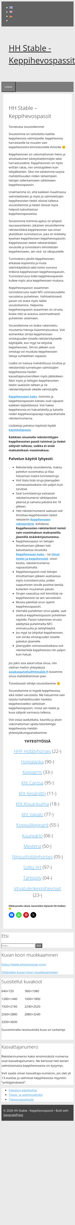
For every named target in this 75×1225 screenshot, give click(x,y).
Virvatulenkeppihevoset (37, 888)
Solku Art (32, 867)
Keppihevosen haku (23, 397)
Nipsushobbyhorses (32, 856)
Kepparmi (32, 772)
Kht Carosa (32, 782)
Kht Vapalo (32, 814)
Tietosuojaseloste (21, 1099)
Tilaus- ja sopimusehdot (26, 1095)
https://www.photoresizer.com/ (23, 964)
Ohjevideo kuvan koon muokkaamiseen (29, 972)
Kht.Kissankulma (32, 804)
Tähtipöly (32, 878)
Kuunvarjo (32, 835)
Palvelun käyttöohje (23, 1090)
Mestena (32, 846)
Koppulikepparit (32, 825)
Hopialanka (32, 761)
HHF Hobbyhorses (32, 751)
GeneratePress (13, 1115)
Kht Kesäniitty (32, 793)
